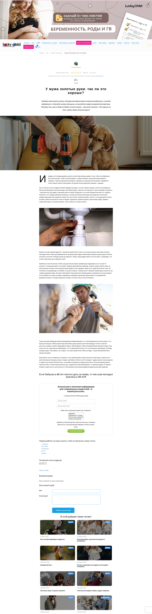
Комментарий (43, 496)
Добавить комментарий (63, 510)
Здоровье (76, 414)
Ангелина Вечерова (76, 67)
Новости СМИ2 (44, 470)
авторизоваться (99, 76)
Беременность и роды (76, 415)
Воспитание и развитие (76, 417)
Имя (40, 490)
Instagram (46, 449)
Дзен (44, 453)
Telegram (45, 444)
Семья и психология (76, 419)
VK (44, 451)
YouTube (45, 446)
